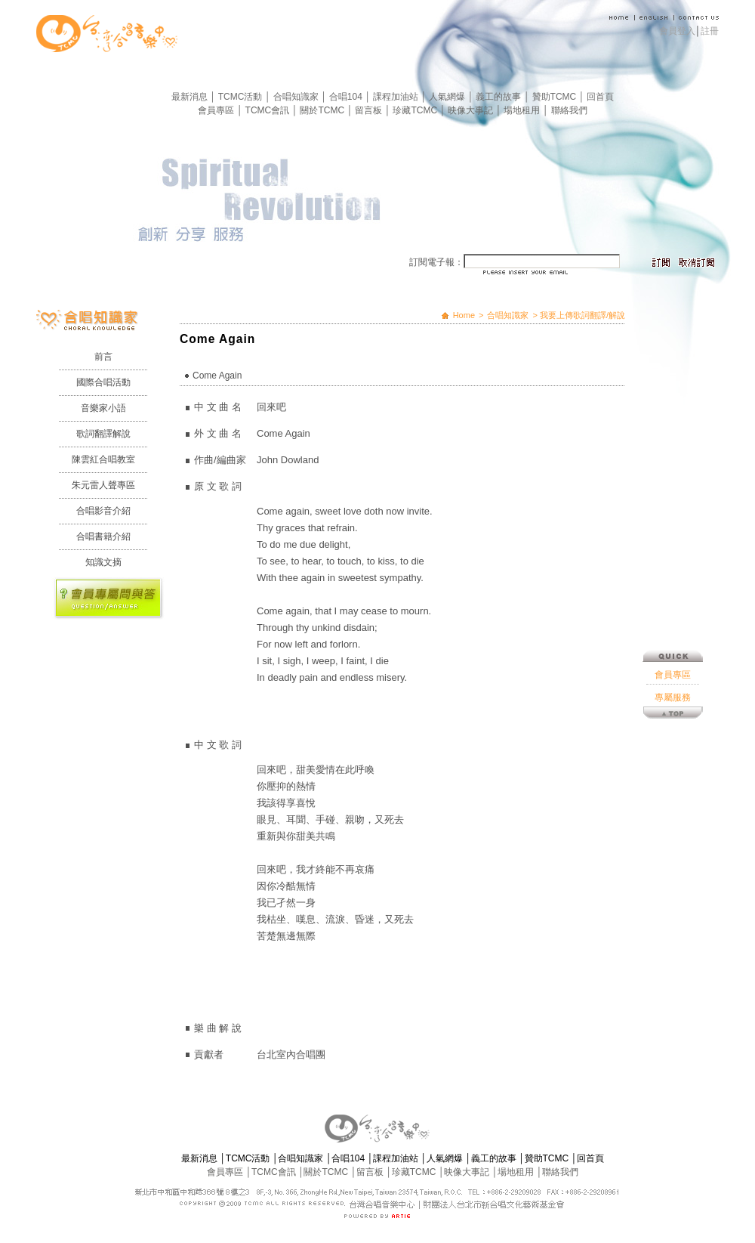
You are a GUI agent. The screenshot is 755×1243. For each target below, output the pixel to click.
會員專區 (217, 110)
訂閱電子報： (436, 262)
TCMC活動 (241, 96)
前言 (103, 356)
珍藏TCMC (416, 110)
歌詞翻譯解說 (103, 433)
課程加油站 (397, 96)
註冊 (710, 31)
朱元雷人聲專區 (103, 485)
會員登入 (677, 31)
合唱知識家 (297, 96)
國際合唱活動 (103, 382)
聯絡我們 (569, 110)
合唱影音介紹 (103, 511)
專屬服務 (673, 619)
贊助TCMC (555, 96)
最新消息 (190, 96)
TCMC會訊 (268, 110)
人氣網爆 (448, 96)
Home (464, 315)
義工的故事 (499, 96)
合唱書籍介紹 (103, 536)
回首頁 (600, 96)
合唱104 (347, 96)
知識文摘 (103, 562)
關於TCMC (323, 110)
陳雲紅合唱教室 (103, 459)
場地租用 (523, 110)
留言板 (369, 110)
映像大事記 (471, 110)
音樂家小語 (103, 408)
